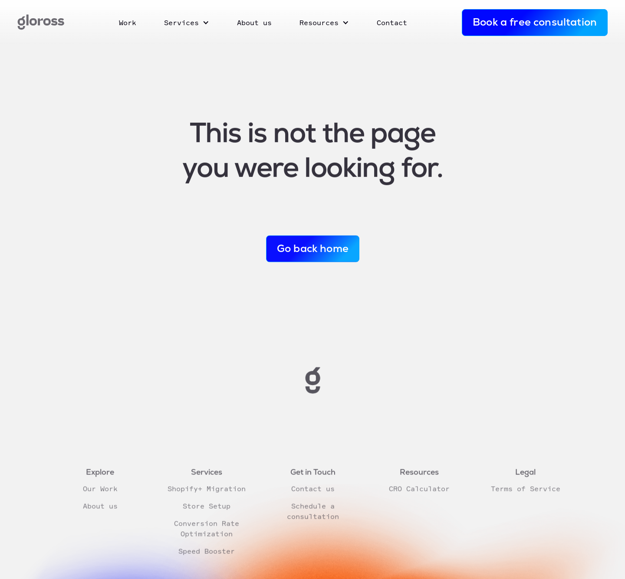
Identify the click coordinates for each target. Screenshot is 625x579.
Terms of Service (525, 501)
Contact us (312, 501)
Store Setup (206, 518)
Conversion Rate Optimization (206, 541)
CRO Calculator (418, 501)
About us (99, 518)
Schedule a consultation (312, 523)
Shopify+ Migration (206, 501)
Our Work (99, 501)
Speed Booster (206, 563)
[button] (187, 22)
